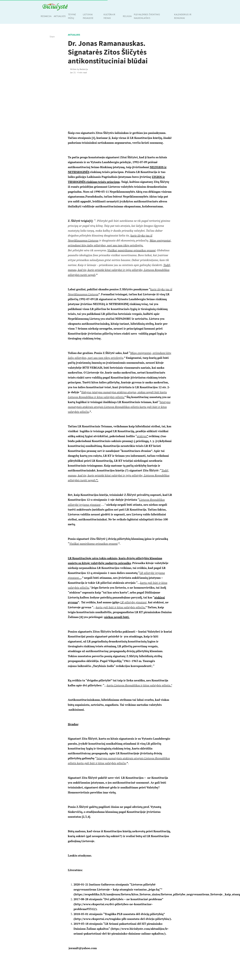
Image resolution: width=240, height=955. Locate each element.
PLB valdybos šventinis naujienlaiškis (147, 16)
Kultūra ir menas (109, 16)
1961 (127, 661)
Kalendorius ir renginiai (182, 16)
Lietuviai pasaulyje (88, 16)
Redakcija (46, 16)
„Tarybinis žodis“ (103, 666)
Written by (79, 69)
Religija (127, 16)
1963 (135, 661)
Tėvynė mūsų (72, 16)
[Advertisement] (120, 101)
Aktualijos (60, 16)
